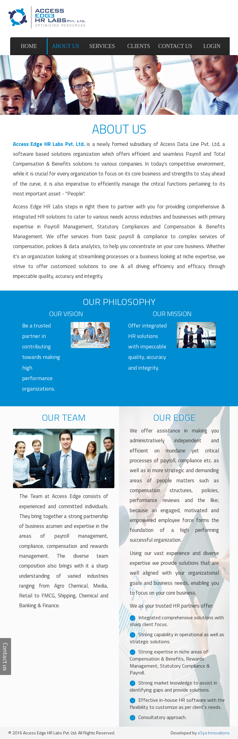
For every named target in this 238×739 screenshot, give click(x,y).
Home (29, 46)
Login (211, 46)
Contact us (175, 46)
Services (102, 46)
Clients (138, 46)
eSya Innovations (214, 732)
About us (65, 46)
